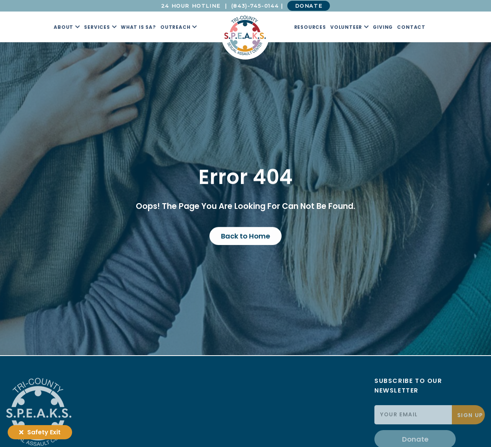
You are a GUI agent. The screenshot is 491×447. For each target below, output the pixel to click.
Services (97, 27)
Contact (411, 27)
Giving (383, 27)
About (63, 27)
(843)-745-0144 (254, 6)
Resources (310, 27)
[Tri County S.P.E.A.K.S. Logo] (245, 35)
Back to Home (245, 236)
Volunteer (346, 27)
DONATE (309, 6)
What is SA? (138, 27)
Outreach (175, 27)
